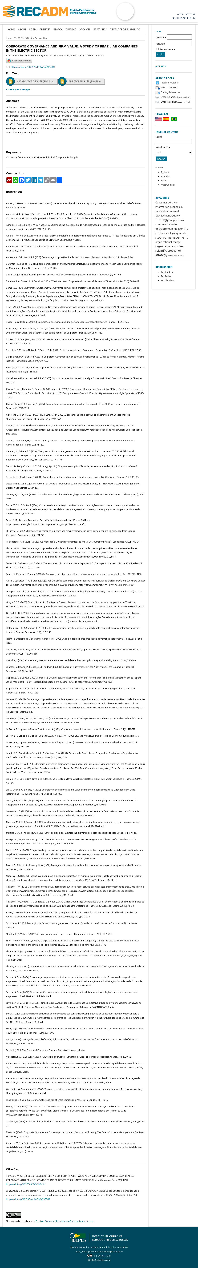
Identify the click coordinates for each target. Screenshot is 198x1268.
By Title (164, 181)
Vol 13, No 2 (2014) (23, 38)
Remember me (167, 49)
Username (161, 37)
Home (9, 38)
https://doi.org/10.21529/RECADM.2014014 (33, 67)
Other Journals (168, 185)
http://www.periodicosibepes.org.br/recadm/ (99, 1252)
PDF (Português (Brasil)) (85, 81)
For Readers (167, 272)
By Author (166, 176)
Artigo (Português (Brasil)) (35, 81)
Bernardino (41, 38)
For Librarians (167, 280)
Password (160, 44)
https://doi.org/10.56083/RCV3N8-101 (25, 1184)
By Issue (165, 172)
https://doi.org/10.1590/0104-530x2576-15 (28, 1199)
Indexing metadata (170, 83)
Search (174, 139)
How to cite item (169, 88)
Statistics (102, 30)
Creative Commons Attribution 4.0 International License (64, 1221)
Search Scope (174, 150)
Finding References (170, 92)
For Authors (166, 276)
